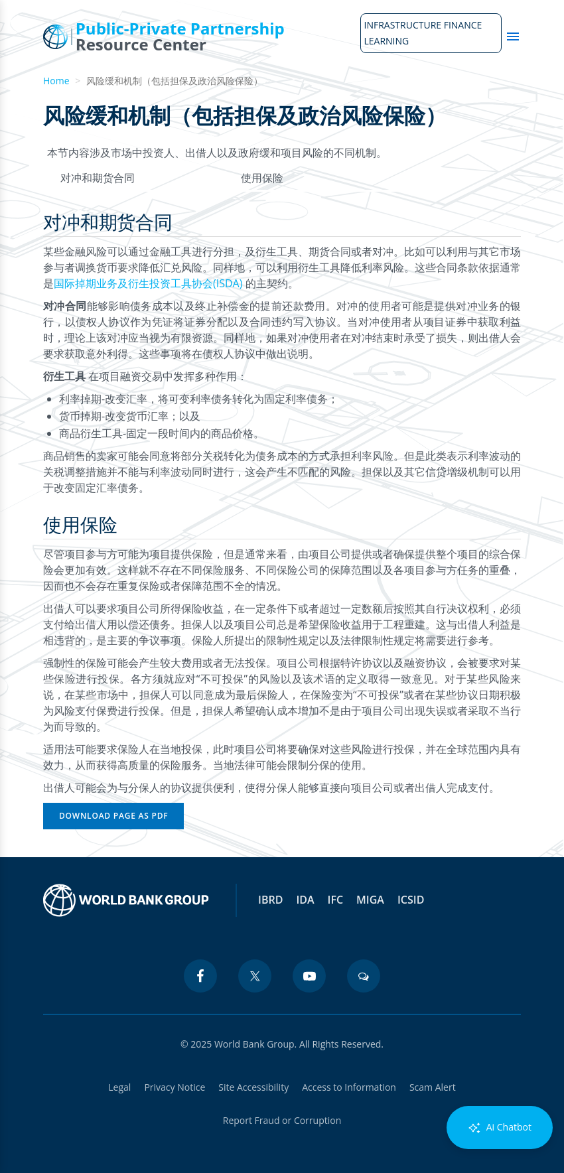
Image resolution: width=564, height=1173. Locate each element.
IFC (336, 899)
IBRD (270, 899)
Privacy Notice (174, 1087)
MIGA (370, 899)
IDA (305, 899)
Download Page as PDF (113, 815)
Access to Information (349, 1087)
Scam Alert (432, 1087)
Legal (119, 1087)
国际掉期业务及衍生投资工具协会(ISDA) (150, 283)
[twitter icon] (254, 976)
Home (56, 80)
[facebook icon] (200, 976)
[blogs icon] (363, 976)
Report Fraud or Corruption (282, 1120)
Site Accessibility (253, 1087)
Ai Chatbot (499, 1128)
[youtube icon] (309, 976)
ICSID (410, 899)
